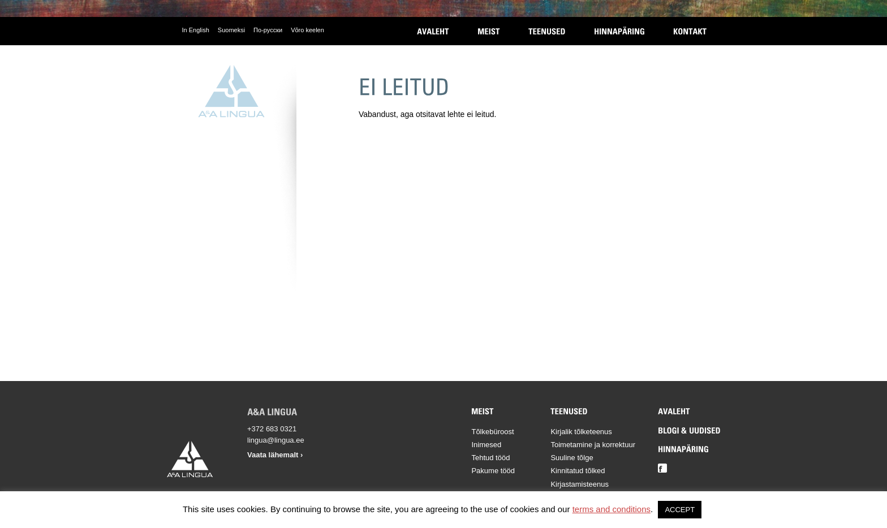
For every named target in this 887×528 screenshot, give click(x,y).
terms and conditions (611, 509)
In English (195, 30)
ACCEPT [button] (680, 509)
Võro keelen (307, 30)
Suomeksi (231, 30)
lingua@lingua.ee (275, 440)
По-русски (267, 30)
